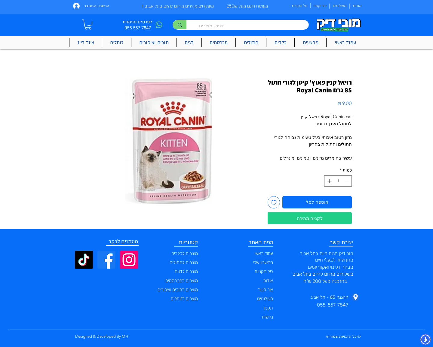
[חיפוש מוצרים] (250, 25)
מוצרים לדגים (186, 271)
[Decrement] (347, 181)
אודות (268, 280)
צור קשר (265, 289)
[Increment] (329, 181)
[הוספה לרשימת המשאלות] (274, 202)
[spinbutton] (338, 181)
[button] (88, 24)
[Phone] (159, 25)
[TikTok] (84, 260)
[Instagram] (129, 260)
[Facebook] (106, 260)
